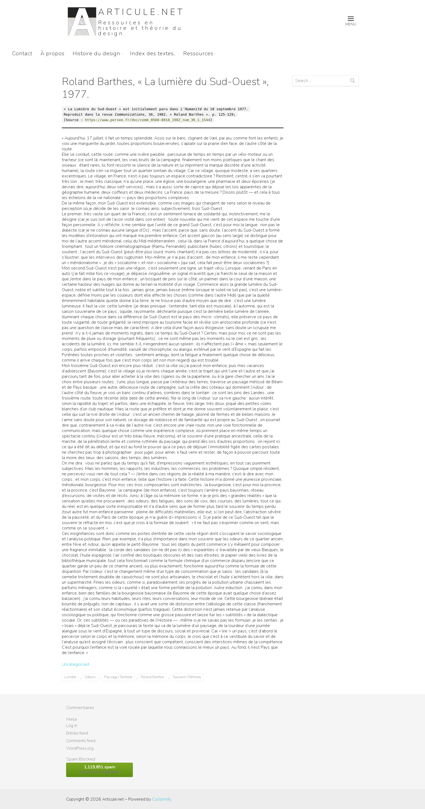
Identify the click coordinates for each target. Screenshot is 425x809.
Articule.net (141, 12)
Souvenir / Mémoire (187, 677)
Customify (161, 799)
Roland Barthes (152, 677)
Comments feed (80, 740)
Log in (71, 725)
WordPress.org (80, 748)
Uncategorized (75, 664)
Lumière (70, 677)
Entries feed (77, 733)
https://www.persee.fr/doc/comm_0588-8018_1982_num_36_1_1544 (147, 120)
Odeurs (90, 677)
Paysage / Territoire (118, 677)
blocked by (99, 769)
